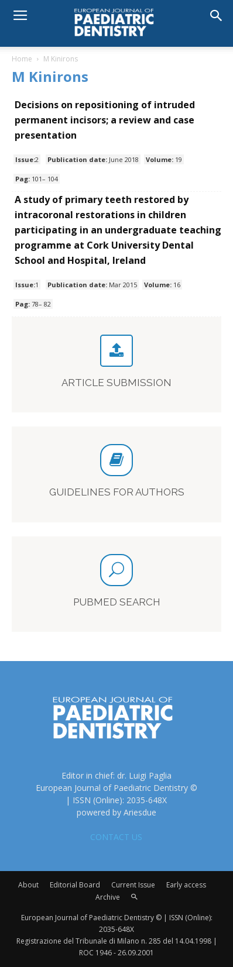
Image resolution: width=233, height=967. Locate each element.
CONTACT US (116, 836)
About (28, 885)
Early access (186, 885)
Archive (107, 897)
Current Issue (133, 885)
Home (22, 59)
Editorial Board (75, 885)
